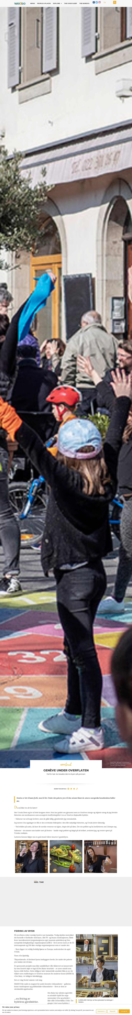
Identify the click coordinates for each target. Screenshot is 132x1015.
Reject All (112, 1011)
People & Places (44, 3)
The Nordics (84, 3)
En (105, 2)
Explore (57, 3)
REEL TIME (39, 882)
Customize (100, 1011)
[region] (66, 1009)
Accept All (124, 1011)
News (32, 3)
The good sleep (70, 3)
